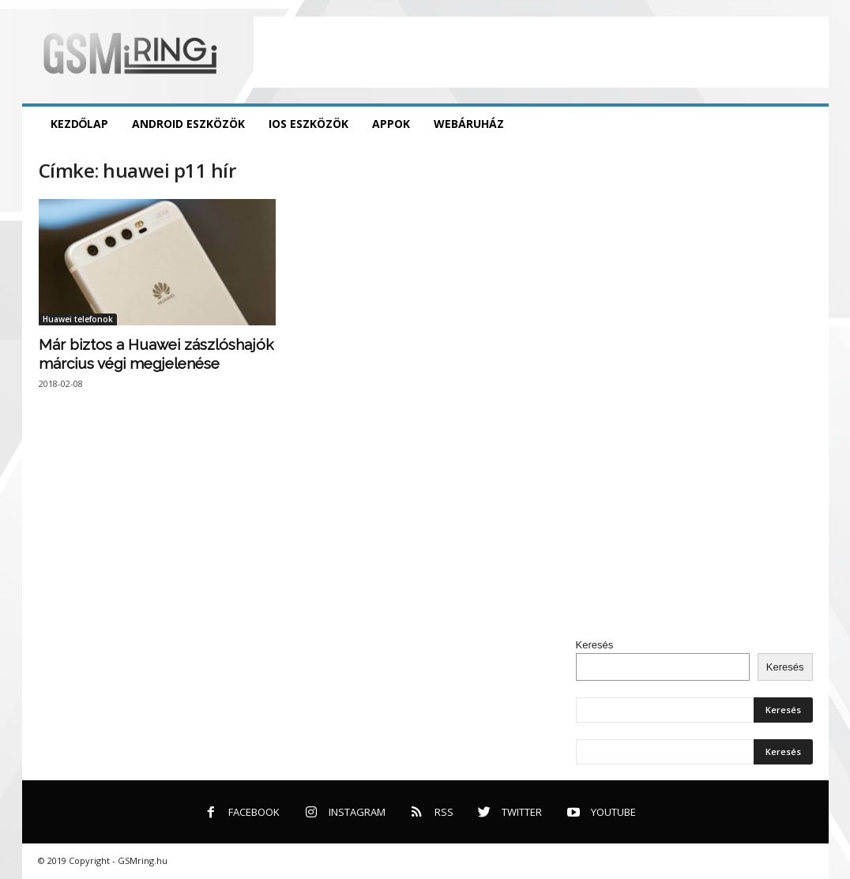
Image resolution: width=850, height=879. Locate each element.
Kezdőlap (80, 123)
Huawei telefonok (78, 319)
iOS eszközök (308, 123)
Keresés (595, 645)
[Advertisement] (541, 52)
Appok (391, 123)
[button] (805, 124)
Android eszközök (188, 123)
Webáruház (469, 123)
